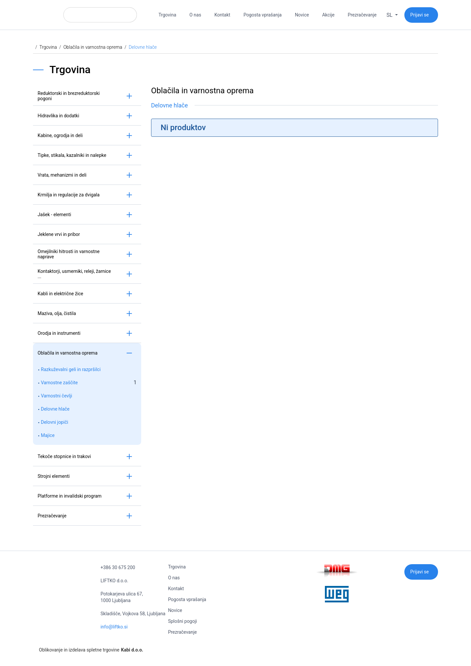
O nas (195, 14)
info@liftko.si (114, 626)
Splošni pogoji (182, 621)
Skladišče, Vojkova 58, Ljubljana (133, 613)
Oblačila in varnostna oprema (92, 47)
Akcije (328, 14)
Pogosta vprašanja (262, 14)
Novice (302, 14)
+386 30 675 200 (118, 567)
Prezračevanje (362, 14)
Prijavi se (419, 14)
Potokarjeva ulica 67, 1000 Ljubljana (122, 597)
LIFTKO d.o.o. (114, 580)
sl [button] (390, 15)
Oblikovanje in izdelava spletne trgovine (88, 650)
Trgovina (167, 14)
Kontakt (222, 14)
